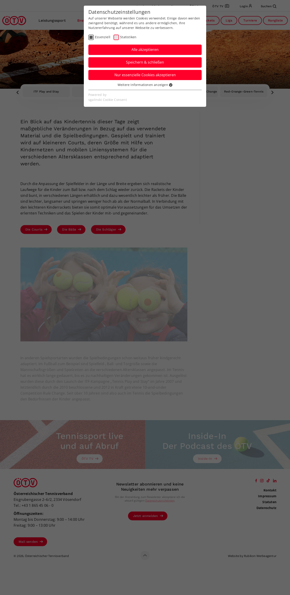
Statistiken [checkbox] (128, 37)
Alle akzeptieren (145, 49)
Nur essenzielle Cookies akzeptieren (145, 74)
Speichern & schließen (145, 62)
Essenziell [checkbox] (102, 37)
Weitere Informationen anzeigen (145, 85)
